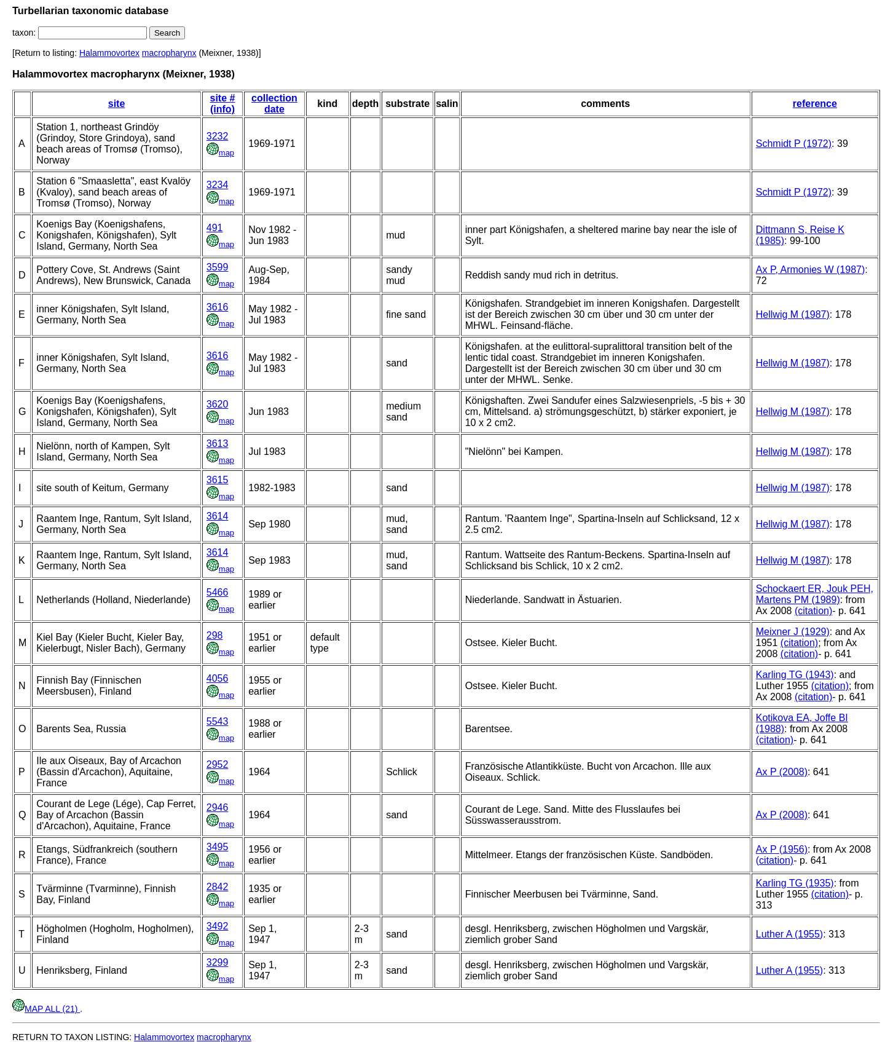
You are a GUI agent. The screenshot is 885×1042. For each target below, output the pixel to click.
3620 (217, 404)
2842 (217, 887)
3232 (217, 136)
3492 (217, 926)
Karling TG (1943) (795, 674)
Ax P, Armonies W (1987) (810, 269)
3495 (217, 847)
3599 (217, 267)
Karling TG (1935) (795, 883)
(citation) (813, 611)
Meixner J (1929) (793, 631)
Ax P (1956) (782, 849)
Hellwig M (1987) (793, 314)
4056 (217, 678)
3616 (217, 307)
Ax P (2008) (782, 772)
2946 (217, 807)
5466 (217, 592)
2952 (217, 764)
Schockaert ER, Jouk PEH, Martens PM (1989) (814, 594)
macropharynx (169, 53)
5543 (217, 721)
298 (214, 635)
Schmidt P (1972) (794, 143)
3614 (217, 516)
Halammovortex (109, 53)
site (116, 103)
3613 (217, 443)
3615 (217, 480)
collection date (274, 103)
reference (815, 103)
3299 (217, 962)
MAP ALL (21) (46, 1009)
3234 (217, 185)
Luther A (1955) (789, 934)
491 (214, 228)
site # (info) (222, 103)
